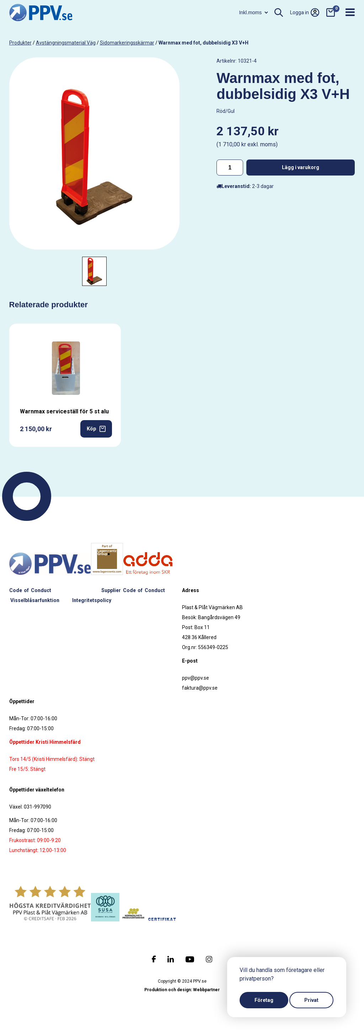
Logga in (304, 12)
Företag (264, 1000)
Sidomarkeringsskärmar (127, 43)
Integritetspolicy (91, 600)
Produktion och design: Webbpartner (182, 989)
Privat (311, 1000)
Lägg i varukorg (300, 167)
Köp (96, 429)
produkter (20, 43)
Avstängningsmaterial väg (66, 43)
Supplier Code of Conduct (133, 590)
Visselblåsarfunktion (34, 600)
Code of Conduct (30, 590)
